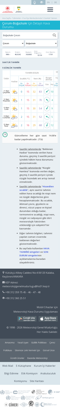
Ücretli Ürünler (17, 358)
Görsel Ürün (49, 350)
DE (55, 2)
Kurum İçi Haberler (45, 365)
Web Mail (7, 365)
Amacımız (10, 342)
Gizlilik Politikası (39, 342)
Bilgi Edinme (11, 373)
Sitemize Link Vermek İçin (27, 350)
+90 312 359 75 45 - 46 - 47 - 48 (23, 292)
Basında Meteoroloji (37, 358)
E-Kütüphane (23, 365)
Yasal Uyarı (22, 342)
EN (48, 2)
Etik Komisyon (29, 373)
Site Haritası (37, 381)
